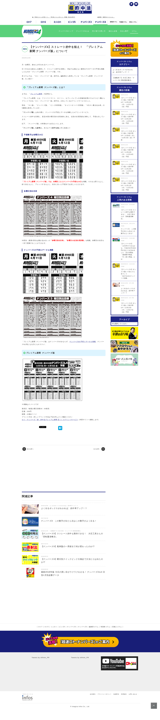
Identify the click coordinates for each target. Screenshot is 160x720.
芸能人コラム (117, 627)
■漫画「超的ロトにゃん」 (106, 17)
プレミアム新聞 (36, 94)
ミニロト (54, 627)
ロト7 (40, 627)
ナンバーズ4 (82, 627)
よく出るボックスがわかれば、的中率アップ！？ (123, 71)
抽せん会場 (113, 31)
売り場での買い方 (99, 31)
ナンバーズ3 (71, 627)
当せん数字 (124, 31)
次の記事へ (99, 449)
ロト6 (46, 627)
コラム (134, 31)
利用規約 (124, 694)
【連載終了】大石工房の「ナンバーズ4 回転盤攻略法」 (124, 79)
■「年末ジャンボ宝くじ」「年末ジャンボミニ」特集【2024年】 (53, 17)
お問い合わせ (133, 694)
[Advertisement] (64, 471)
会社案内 (92, 694)
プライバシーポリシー (104, 694)
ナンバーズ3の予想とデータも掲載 (82, 341)
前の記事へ (28, 449)
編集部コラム (93, 627)
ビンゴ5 (62, 627)
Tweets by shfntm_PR (40, 657)
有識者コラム (105, 627)
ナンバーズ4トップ (66, 31)
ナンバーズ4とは (82, 31)
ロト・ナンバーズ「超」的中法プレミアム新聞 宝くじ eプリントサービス (50, 419)
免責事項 (116, 694)
